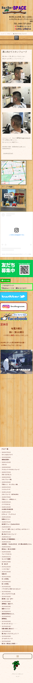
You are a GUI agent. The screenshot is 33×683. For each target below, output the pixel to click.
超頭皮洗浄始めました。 (8, 613)
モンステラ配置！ (6, 559)
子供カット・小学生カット (9, 499)
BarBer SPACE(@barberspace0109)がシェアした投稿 (16, 254)
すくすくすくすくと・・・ (9, 623)
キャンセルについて (7, 454)
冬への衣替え (5, 579)
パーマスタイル (6, 504)
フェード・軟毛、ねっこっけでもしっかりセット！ (16, 529)
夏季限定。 (5, 618)
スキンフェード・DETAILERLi (10, 494)
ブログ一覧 (4, 449)
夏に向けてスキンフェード (9, 534)
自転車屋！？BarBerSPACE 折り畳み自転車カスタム (17, 544)
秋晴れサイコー (6, 519)
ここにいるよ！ (6, 569)
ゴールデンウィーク (7, 638)
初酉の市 (4, 574)
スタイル (4, 464)
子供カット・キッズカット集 (9, 484)
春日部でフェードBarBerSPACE (11, 524)
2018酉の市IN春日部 (7, 509)
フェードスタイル (6, 554)
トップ (2, 33)
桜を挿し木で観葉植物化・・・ (10, 539)
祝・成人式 (5, 564)
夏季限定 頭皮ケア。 (8, 603)
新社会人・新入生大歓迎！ (9, 549)
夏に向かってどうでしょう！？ (10, 633)
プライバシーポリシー (17, 674)
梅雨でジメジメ (6, 608)
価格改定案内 (5, 459)
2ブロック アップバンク (9, 514)
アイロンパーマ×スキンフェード (10, 469)
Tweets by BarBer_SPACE (8, 378)
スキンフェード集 (6, 479)
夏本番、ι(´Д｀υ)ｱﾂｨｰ (7, 599)
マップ (17, 676)
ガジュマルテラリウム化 (8, 594)
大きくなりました (6, 474)
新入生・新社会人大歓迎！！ (9, 643)
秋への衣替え (5, 584)
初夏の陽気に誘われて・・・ (9, 628)
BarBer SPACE (14, 12)
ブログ (8, 33)
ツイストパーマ (6, 489)
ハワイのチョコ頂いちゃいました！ (11, 589)
